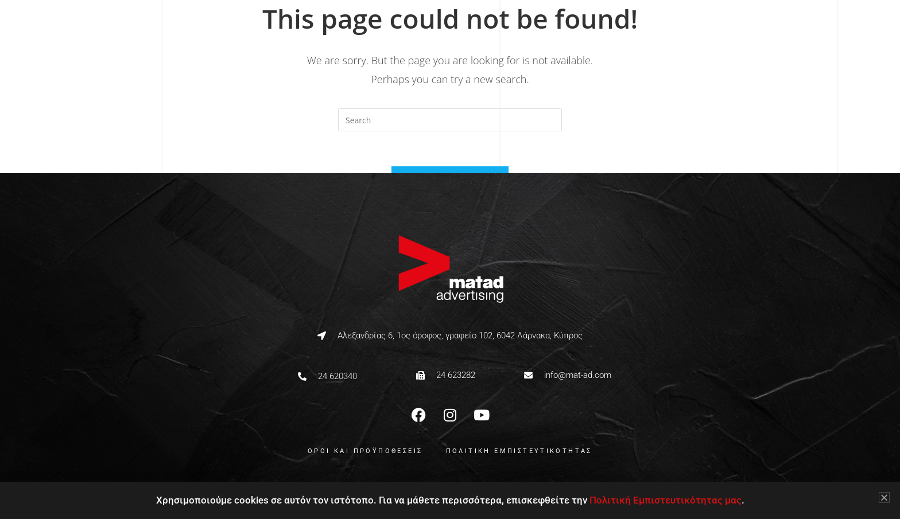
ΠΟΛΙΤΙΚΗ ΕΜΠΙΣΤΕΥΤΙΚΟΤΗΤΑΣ (519, 451)
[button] (884, 497)
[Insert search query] (450, 119)
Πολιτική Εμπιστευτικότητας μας (665, 500)
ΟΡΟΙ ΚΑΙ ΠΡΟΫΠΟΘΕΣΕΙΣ (365, 451)
